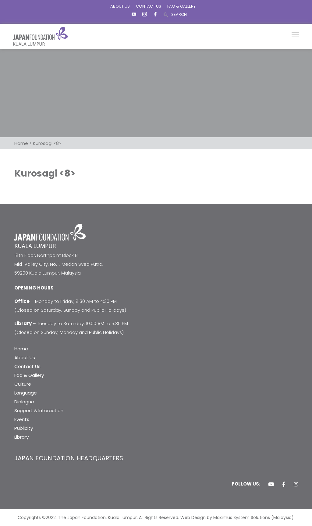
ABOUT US (120, 6)
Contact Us (27, 366)
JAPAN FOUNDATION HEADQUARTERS (68, 458)
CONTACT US (148, 6)
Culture (22, 384)
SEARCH (179, 14)
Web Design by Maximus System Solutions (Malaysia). (237, 517)
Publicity (23, 428)
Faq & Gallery (29, 375)
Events (21, 419)
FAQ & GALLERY (181, 6)
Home (21, 348)
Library (21, 437)
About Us (24, 357)
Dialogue (24, 401)
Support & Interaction (38, 410)
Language (25, 393)
